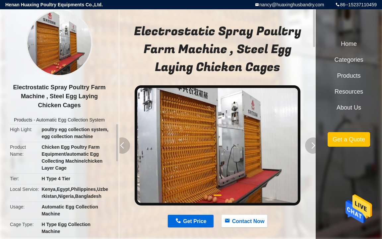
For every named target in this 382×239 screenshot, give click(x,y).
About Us (349, 107)
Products (23, 119)
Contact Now (248, 221)
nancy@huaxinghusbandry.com (291, 4)
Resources (349, 91)
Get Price (194, 221)
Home (349, 43)
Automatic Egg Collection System (70, 119)
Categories (348, 59)
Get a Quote (349, 139)
